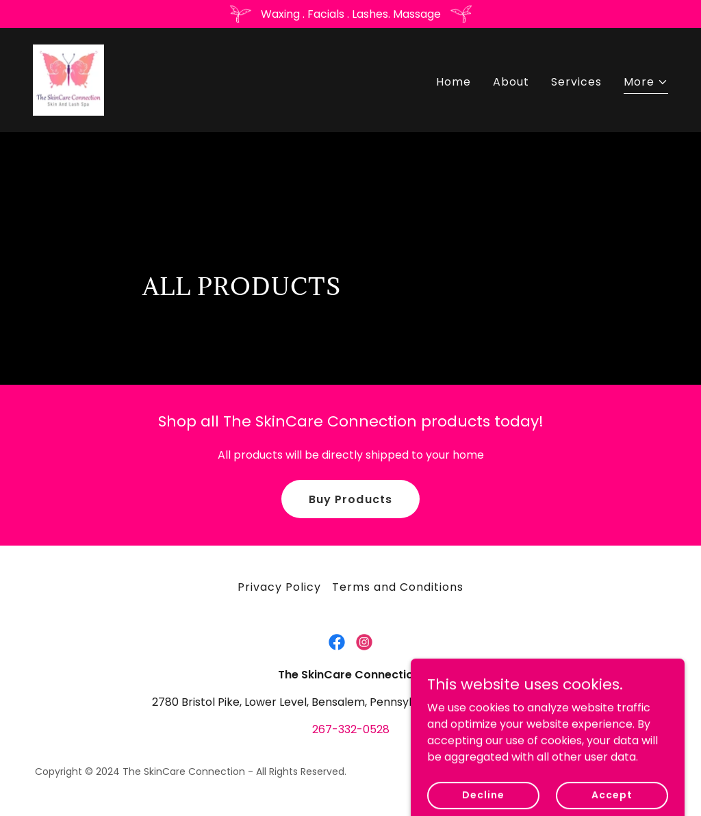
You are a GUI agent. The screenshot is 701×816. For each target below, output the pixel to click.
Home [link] (453, 82)
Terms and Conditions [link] (397, 587)
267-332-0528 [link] (351, 729)
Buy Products (350, 499)
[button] (646, 84)
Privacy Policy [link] (279, 587)
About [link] (511, 82)
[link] (68, 79)
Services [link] (576, 82)
